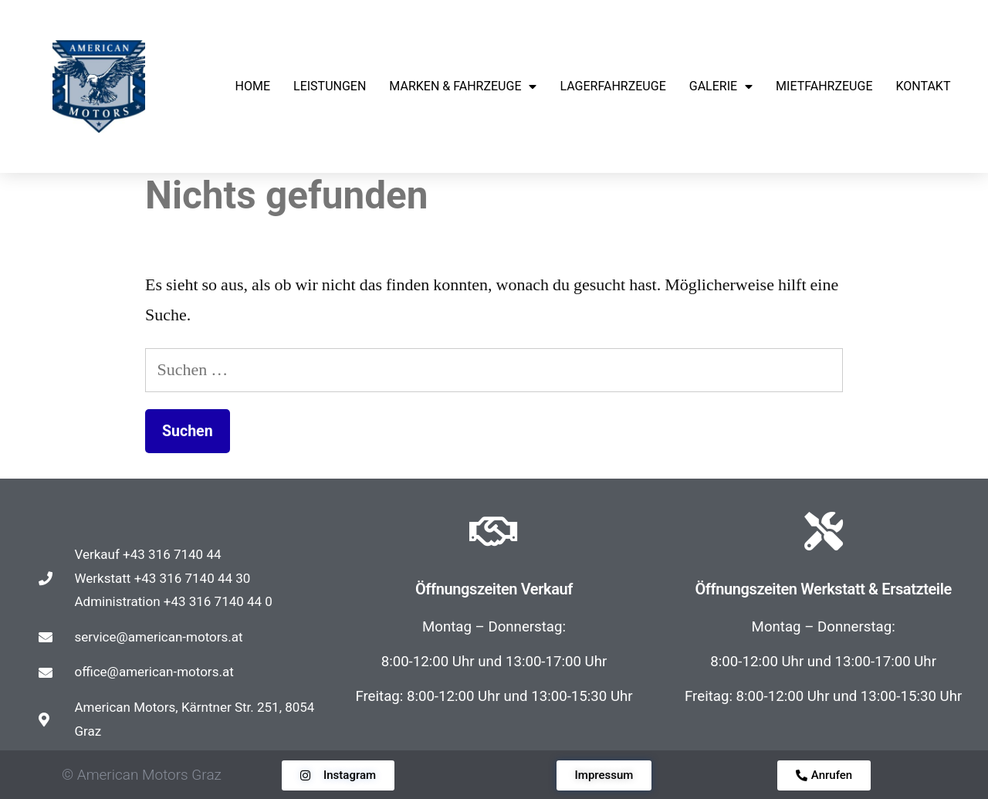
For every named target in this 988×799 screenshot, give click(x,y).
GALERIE (721, 86)
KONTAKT (922, 86)
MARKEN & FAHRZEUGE (462, 86)
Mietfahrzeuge (824, 86)
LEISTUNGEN (329, 86)
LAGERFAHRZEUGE (612, 86)
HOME (252, 86)
